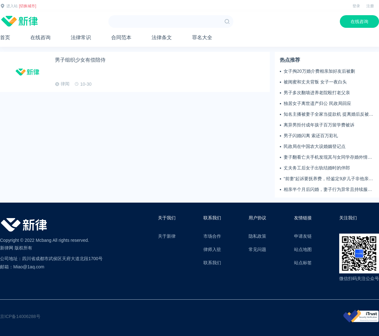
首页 (5, 37)
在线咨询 (359, 21)
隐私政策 (257, 236)
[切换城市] (27, 6)
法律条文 (162, 37)
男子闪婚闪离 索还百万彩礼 (311, 135)
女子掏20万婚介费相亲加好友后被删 (319, 71)
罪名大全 (202, 37)
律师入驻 (212, 249)
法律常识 (81, 37)
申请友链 (303, 236)
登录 (356, 6)
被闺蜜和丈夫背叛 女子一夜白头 (315, 81)
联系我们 (212, 262)
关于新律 (167, 236)
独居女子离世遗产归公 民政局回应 (317, 103)
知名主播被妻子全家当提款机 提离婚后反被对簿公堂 (328, 114)
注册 (370, 6)
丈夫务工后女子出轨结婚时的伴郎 (317, 167)
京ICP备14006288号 (20, 316)
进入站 (12, 6)
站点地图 (303, 249)
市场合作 (212, 236)
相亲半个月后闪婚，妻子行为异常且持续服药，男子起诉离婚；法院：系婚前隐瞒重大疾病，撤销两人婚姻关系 (328, 189)
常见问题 (257, 249)
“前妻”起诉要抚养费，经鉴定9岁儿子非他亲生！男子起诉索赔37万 (326, 179)
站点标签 (303, 262)
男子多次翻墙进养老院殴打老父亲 (317, 92)
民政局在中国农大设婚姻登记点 (315, 146)
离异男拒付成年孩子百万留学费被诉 (319, 124)
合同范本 (121, 37)
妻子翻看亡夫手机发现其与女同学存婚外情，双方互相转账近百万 (328, 157)
